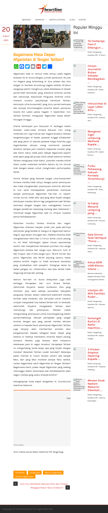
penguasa (35, 472)
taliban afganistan (24, 476)
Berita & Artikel (58, 20)
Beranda (26, 20)
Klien (72, 20)
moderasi (20, 472)
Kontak (82, 20)
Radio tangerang (53, 472)
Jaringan (39, 20)
